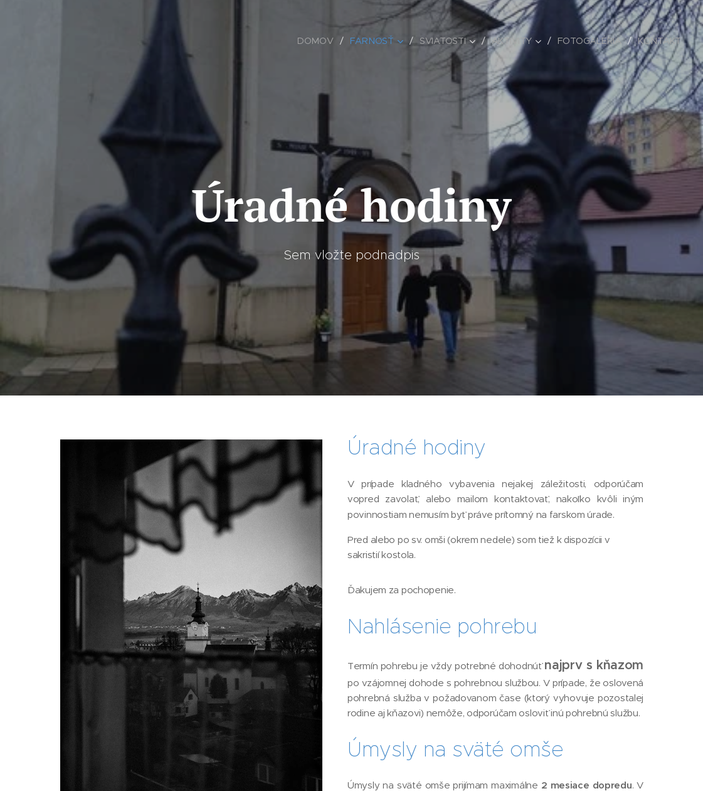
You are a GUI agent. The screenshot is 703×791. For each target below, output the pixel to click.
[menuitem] (316, 40)
